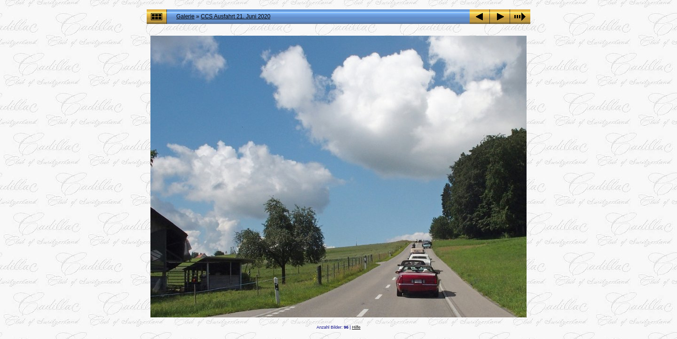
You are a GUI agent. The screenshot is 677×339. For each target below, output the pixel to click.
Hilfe (356, 327)
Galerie (185, 16)
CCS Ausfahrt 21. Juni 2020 (235, 16)
